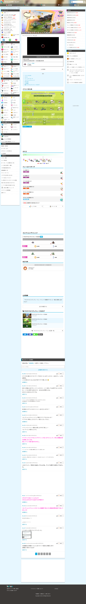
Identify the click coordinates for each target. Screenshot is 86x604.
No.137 (23, 406)
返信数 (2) (24, 411)
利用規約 (37, 593)
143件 (35, 35)
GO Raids (56, 588)
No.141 (23, 397)
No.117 (23, 528)
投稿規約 (31, 363)
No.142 (23, 385)
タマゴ (26, 77)
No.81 (23, 495)
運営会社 (42, 593)
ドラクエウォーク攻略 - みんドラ (37, 588)
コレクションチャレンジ (30, 80)
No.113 (23, 505)
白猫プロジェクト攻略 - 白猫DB (12, 588)
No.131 (23, 425)
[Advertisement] (43, 138)
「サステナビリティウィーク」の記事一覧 (43, 330)
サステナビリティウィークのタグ (32, 84)
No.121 (23, 462)
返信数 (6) (24, 421)
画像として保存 (27, 126)
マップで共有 (32, 206)
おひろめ (26, 81)
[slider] (43, 51)
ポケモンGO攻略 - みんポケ (12, 2)
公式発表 (43, 69)
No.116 (23, 543)
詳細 (41, 236)
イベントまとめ (28, 75)
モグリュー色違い (31, 63)
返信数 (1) (24, 382)
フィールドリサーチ (29, 78)
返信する (24, 394)
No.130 (23, 435)
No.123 (23, 455)
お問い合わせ (47, 593)
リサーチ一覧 (53, 206)
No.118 (23, 515)
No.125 (23, 415)
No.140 (23, 373)
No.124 (23, 447)
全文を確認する (43, 306)
